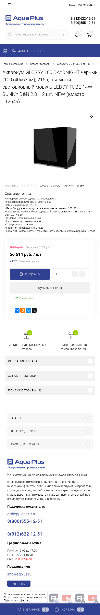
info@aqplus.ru (19, 574)
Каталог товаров (21, 50)
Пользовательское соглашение (24, 594)
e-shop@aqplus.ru (21, 514)
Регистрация (86, 4)
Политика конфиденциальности (25, 597)
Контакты (19, 583)
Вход (71, 4)
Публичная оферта (16, 600)
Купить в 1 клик (50, 288)
